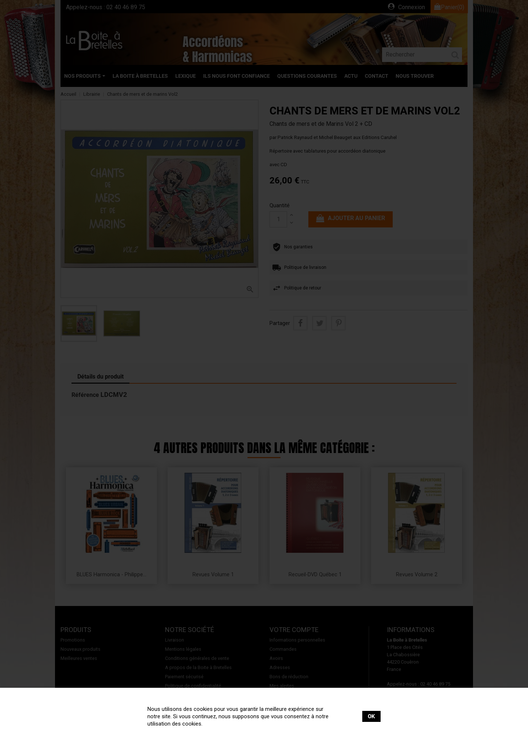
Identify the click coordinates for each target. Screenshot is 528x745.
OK (371, 716)
